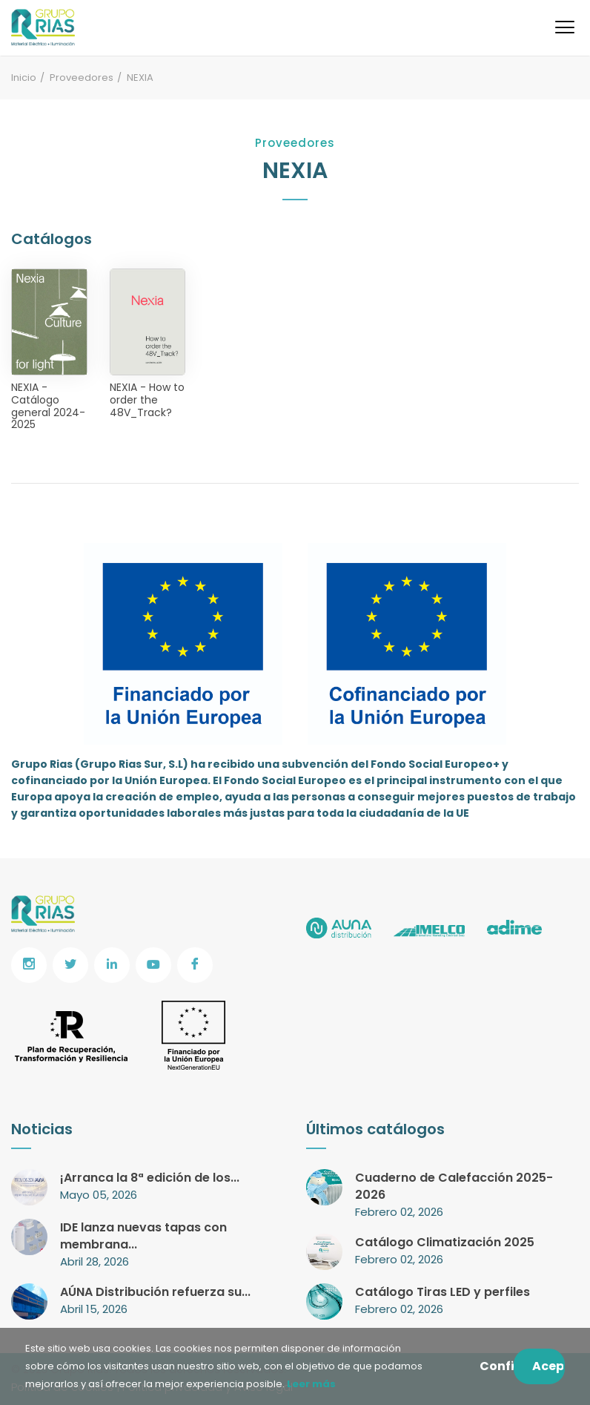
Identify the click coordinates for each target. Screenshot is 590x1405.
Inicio (23, 77)
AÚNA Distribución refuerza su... (155, 1291)
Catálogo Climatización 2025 (444, 1242)
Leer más (310, 1384)
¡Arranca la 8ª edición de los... (149, 1177)
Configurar (497, 1366)
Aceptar (548, 1366)
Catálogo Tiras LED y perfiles (442, 1291)
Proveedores (81, 77)
